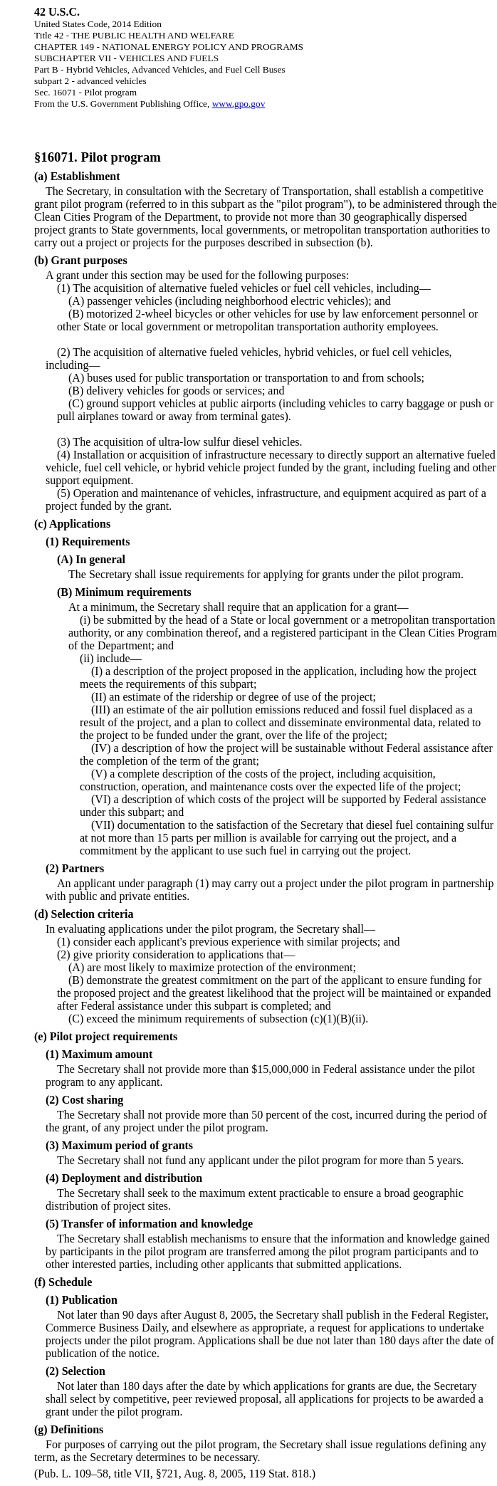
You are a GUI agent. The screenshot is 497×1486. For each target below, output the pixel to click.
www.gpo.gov (239, 103)
